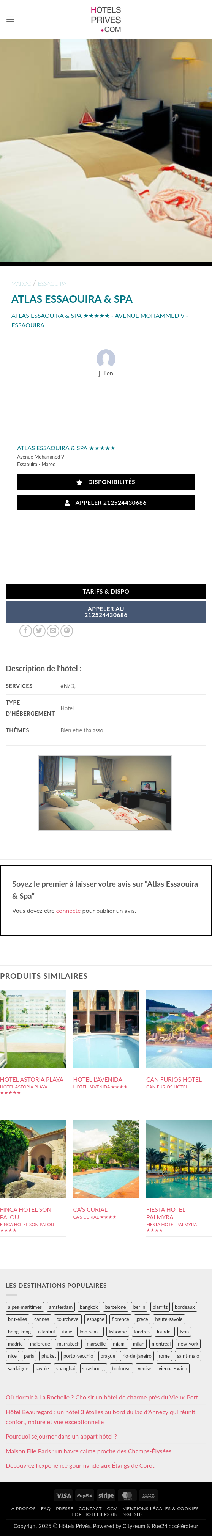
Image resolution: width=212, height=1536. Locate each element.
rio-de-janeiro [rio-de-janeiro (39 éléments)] (136, 1356)
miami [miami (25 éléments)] (119, 1344)
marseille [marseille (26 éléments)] (96, 1344)
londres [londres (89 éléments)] (142, 1332)
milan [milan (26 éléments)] (138, 1344)
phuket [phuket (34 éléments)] (48, 1356)
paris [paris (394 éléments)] (29, 1356)
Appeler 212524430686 (106, 502)
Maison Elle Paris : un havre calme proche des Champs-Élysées (88, 1450)
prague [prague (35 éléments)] (108, 1356)
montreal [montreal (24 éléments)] (161, 1344)
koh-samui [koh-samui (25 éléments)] (90, 1332)
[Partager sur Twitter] (39, 631)
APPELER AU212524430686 (106, 611)
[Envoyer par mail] (53, 631)
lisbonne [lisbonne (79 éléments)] (118, 1332)
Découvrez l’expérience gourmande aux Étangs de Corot (80, 1465)
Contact (90, 1508)
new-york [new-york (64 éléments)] (188, 1344)
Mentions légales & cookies (160, 1508)
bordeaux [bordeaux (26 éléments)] (185, 1307)
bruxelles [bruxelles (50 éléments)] (17, 1319)
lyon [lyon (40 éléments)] (184, 1332)
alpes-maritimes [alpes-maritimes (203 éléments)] (25, 1307)
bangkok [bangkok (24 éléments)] (89, 1307)
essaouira (52, 283)
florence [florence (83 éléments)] (120, 1319)
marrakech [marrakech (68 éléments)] (68, 1344)
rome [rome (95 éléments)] (164, 1356)
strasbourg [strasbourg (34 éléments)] (93, 1368)
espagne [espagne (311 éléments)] (95, 1319)
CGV (112, 1508)
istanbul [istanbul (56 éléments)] (46, 1332)
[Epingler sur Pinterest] (66, 631)
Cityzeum (134, 1526)
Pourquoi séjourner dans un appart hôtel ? (61, 1436)
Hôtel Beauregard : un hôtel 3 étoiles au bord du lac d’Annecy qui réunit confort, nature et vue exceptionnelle (100, 1416)
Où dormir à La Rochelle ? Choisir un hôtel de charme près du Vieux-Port (102, 1397)
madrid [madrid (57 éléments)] (15, 1344)
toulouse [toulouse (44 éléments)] (121, 1368)
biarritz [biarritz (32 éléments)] (160, 1307)
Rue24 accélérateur (175, 1526)
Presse (64, 1508)
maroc (21, 283)
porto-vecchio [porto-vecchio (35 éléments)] (78, 1356)
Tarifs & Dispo (105, 591)
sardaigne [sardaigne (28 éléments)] (18, 1368)
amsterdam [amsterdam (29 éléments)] (61, 1307)
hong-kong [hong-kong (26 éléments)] (19, 1332)
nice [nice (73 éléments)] (12, 1356)
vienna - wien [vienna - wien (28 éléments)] (173, 1368)
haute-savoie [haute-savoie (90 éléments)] (169, 1319)
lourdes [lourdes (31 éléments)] (164, 1332)
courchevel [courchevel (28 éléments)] (67, 1319)
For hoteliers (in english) (107, 1514)
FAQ (46, 1508)
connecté (68, 910)
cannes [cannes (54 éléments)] (41, 1319)
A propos (23, 1508)
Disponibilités (106, 481)
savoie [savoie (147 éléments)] (42, 1368)
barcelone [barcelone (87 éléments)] (115, 1307)
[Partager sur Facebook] (25, 631)
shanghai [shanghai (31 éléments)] (65, 1368)
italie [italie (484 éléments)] (67, 1332)
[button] (10, 19)
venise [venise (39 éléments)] (145, 1368)
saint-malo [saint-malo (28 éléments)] (188, 1356)
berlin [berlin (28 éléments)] (139, 1307)
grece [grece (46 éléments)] (142, 1319)
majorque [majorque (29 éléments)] (40, 1344)
